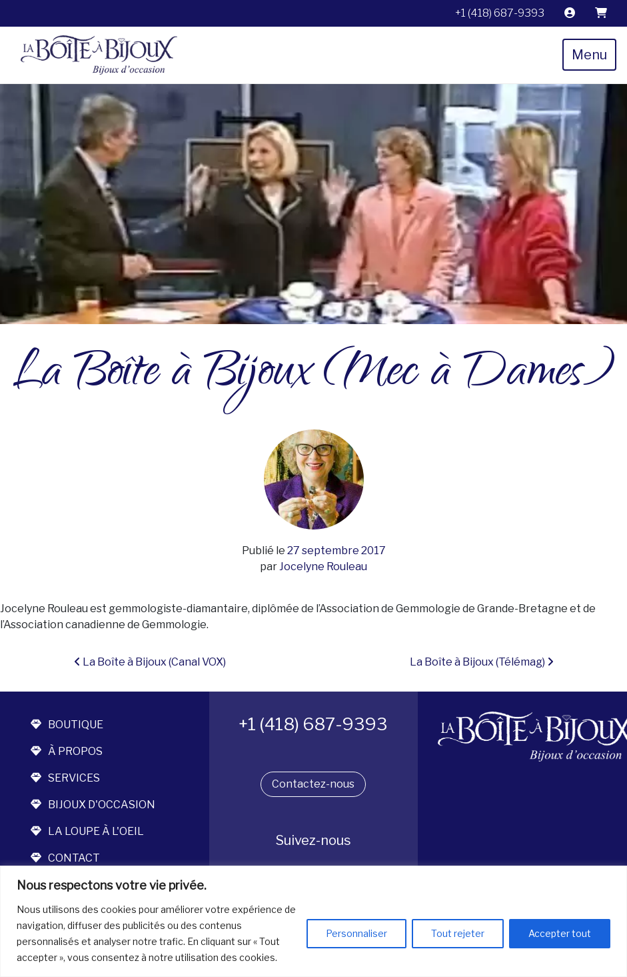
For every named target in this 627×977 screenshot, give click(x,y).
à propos (67, 751)
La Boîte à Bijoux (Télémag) (482, 662)
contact (65, 858)
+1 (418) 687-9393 (499, 13)
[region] (313, 921)
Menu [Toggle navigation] (589, 55)
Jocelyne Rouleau (322, 566)
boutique (67, 724)
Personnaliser (356, 933)
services (65, 778)
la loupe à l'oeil (87, 831)
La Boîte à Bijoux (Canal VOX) (150, 662)
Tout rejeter (457, 933)
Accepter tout (559, 933)
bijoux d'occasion (93, 804)
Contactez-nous (313, 784)
